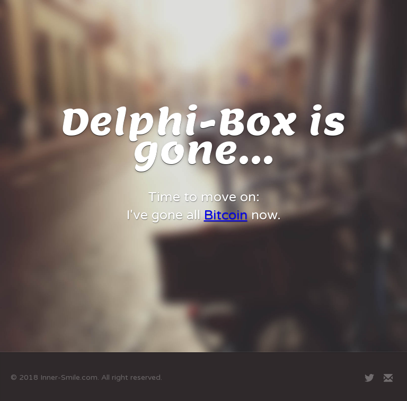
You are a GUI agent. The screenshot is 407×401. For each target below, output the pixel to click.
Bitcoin (225, 215)
